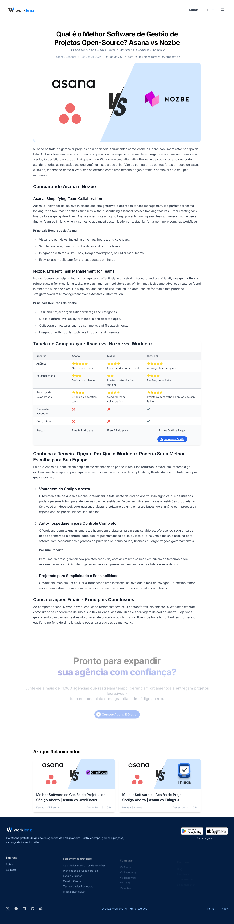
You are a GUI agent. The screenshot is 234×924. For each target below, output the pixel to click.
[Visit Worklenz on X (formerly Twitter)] (8, 909)
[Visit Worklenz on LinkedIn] (24, 909)
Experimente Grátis (172, 439)
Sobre (9, 869)
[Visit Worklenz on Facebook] (16, 909)
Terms (210, 908)
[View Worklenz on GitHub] (32, 909)
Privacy (223, 908)
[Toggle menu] (222, 9)
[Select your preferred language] (209, 9)
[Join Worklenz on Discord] (41, 909)
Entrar (193, 10)
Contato (11, 874)
